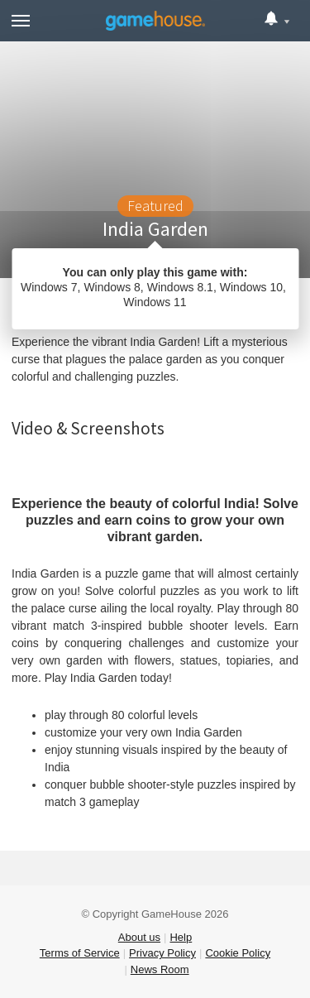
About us (139, 937)
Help (180, 937)
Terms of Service (80, 953)
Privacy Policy (162, 953)
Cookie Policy (237, 953)
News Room (160, 969)
